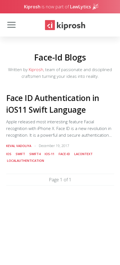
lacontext (83, 154)
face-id (64, 154)
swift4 (34, 154)
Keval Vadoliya (18, 146)
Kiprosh (36, 69)
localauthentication (25, 160)
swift (20, 154)
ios (8, 154)
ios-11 (49, 154)
